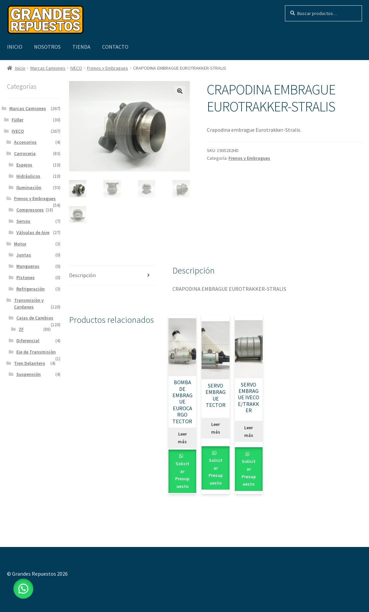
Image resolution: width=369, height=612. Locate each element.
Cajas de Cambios (34, 318)
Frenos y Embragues (107, 68)
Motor (20, 244)
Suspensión (28, 374)
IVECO (76, 68)
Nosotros (47, 46)
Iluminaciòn (28, 187)
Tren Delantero (29, 363)
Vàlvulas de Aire (32, 232)
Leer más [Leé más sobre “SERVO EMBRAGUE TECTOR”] (215, 428)
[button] (179, 91)
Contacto (115, 46)
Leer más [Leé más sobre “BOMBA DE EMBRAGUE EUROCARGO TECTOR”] (182, 438)
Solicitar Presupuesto (182, 475)
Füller (17, 120)
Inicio (14, 46)
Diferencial (27, 341)
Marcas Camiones (47, 68)
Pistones (25, 277)
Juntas (23, 255)
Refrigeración (30, 289)
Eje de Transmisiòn (36, 352)
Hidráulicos (28, 176)
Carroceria (25, 153)
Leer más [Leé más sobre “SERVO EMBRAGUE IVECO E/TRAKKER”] (248, 431)
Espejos (24, 165)
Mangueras (27, 266)
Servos (23, 221)
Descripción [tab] (82, 275)
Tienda (81, 46)
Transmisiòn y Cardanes (29, 303)
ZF (21, 329)
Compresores (30, 210)
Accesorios (25, 142)
